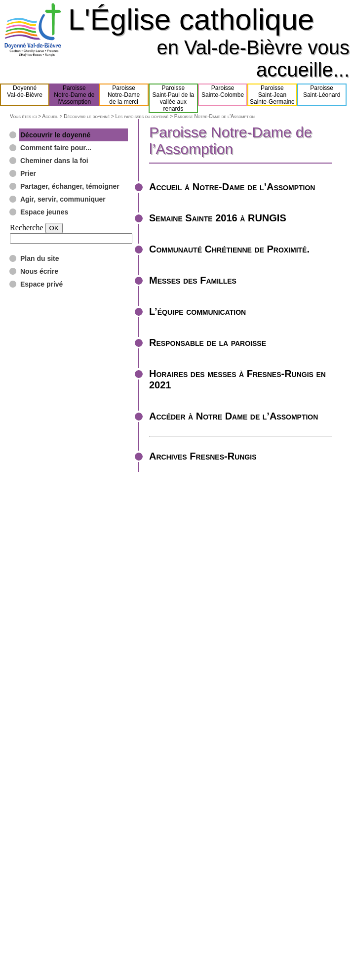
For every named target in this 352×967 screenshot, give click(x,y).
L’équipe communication (197, 311)
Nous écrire (39, 271)
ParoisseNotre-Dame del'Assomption (74, 94)
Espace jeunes (44, 212)
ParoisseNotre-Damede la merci (124, 94)
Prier (28, 173)
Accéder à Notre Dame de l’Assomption (233, 416)
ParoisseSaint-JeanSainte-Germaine (272, 94)
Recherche (26, 227)
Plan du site (39, 258)
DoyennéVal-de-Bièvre (24, 94)
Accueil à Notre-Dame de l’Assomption (232, 186)
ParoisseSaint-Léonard (321, 94)
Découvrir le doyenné (87, 116)
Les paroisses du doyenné (142, 116)
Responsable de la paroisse (207, 342)
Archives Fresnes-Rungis (202, 456)
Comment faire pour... (55, 148)
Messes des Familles (192, 280)
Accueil (50, 116)
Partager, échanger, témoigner (69, 186)
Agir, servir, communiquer (63, 199)
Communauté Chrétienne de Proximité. (229, 249)
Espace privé (41, 284)
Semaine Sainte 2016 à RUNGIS (217, 217)
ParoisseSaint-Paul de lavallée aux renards (174, 98)
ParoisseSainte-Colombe (222, 94)
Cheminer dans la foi (54, 161)
